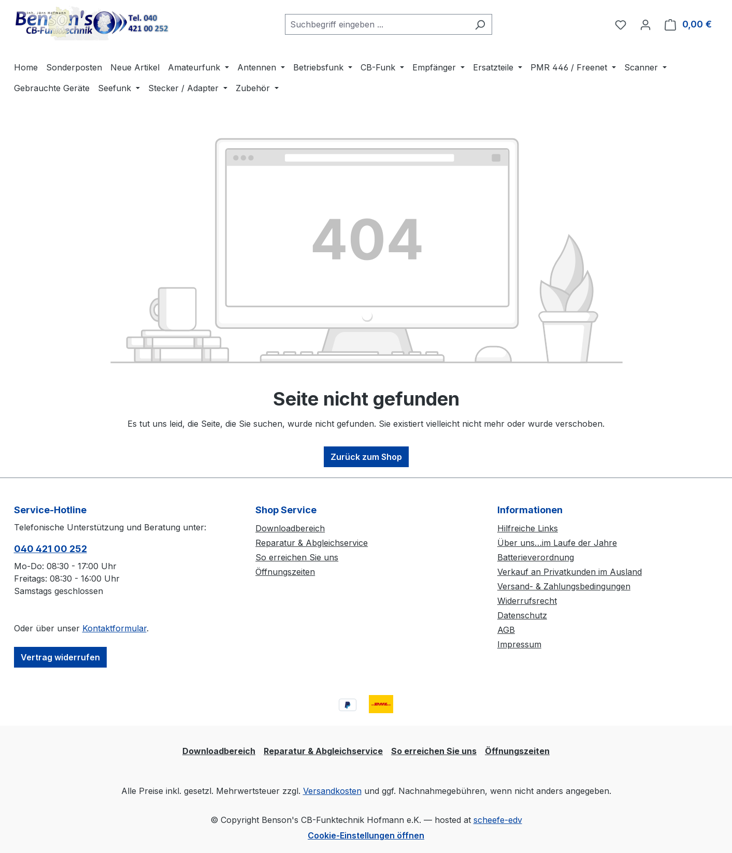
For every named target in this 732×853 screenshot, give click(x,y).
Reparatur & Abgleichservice (311, 543)
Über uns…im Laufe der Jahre (557, 543)
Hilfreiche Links (527, 528)
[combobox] (376, 24)
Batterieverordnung (535, 557)
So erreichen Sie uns (296, 557)
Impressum (519, 644)
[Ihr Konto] (645, 24)
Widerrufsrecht (527, 601)
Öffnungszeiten (285, 572)
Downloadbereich (290, 528)
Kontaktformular (114, 628)
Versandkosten (332, 791)
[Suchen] (480, 24)
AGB (506, 630)
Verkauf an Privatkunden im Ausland (569, 572)
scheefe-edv (497, 820)
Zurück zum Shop (366, 457)
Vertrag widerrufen (60, 657)
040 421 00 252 (50, 548)
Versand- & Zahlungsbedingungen (563, 586)
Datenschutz (522, 615)
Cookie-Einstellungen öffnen (366, 835)
